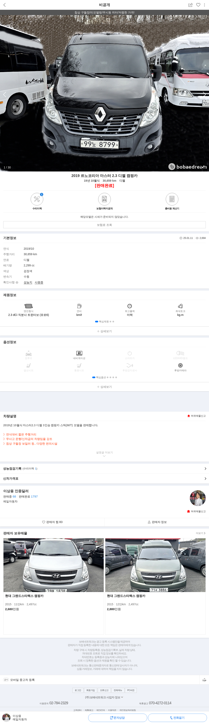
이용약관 (112, 710)
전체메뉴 (118, 690)
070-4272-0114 (160, 703)
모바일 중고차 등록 (22, 679)
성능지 (28, 282)
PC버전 (130, 690)
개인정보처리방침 (127, 710)
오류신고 (104, 690)
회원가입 (90, 690)
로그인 (78, 690)
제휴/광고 (89, 710)
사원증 (39, 282)
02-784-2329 (58, 703)
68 (14, 496)
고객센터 (77, 710)
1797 (34, 496)
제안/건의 (100, 710)
